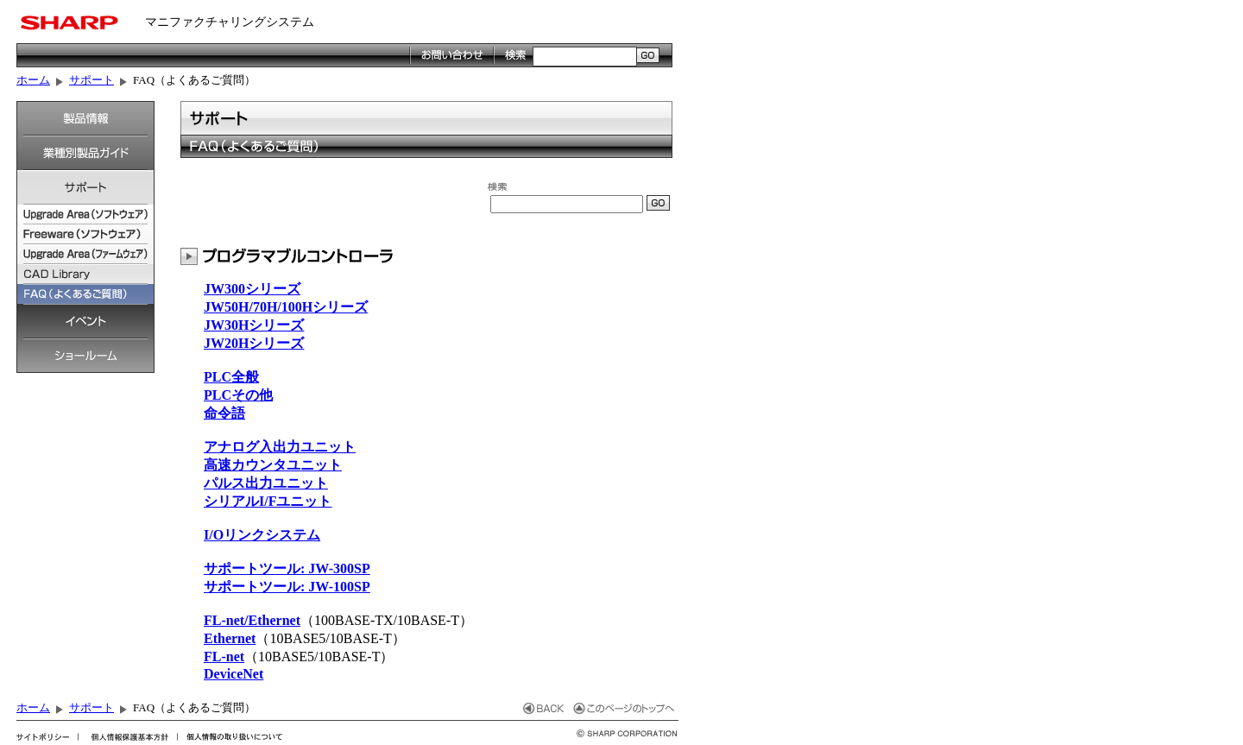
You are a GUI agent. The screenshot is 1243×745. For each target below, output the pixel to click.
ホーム (33, 79)
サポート (91, 79)
